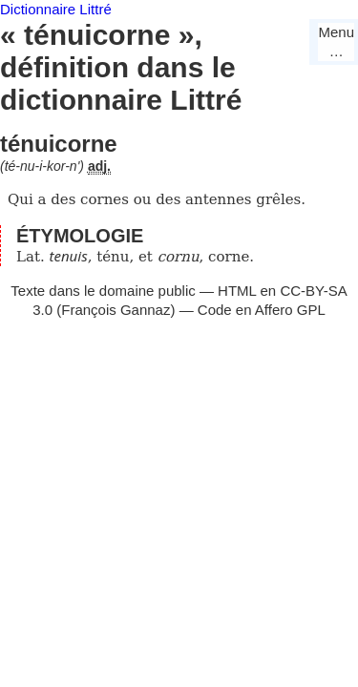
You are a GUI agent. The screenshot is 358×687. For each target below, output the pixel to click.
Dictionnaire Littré (56, 9)
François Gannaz (115, 310)
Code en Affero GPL (262, 310)
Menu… (336, 41)
